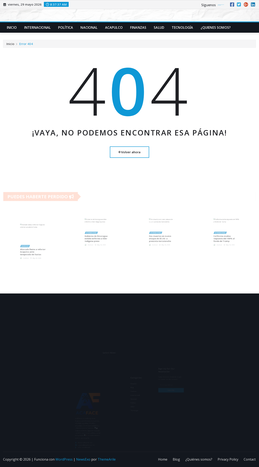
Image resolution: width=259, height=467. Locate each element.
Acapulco (114, 27)
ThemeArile (107, 459)
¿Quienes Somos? (216, 27)
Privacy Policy (228, 459)
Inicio (12, 27)
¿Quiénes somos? (198, 459)
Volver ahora (129, 152)
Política (65, 27)
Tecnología (182, 27)
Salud (159, 27)
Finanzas (138, 27)
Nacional (88, 27)
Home (162, 459)
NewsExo (83, 459)
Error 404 (26, 45)
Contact (250, 459)
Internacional (37, 27)
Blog (176, 459)
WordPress (64, 459)
